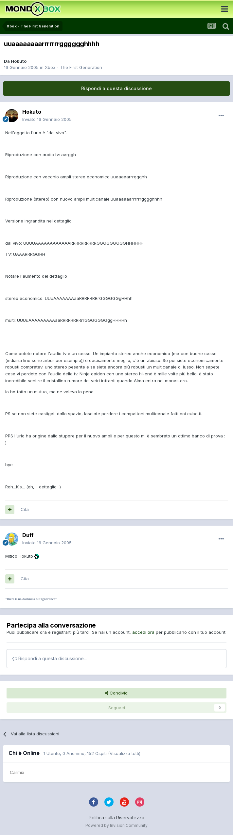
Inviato (47, 119)
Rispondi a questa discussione (116, 88)
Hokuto (19, 61)
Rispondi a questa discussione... (49, 658)
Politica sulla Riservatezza (116, 817)
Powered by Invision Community (116, 825)
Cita (25, 509)
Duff (28, 535)
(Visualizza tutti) (124, 753)
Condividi (117, 693)
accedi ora (143, 632)
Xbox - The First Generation (73, 67)
